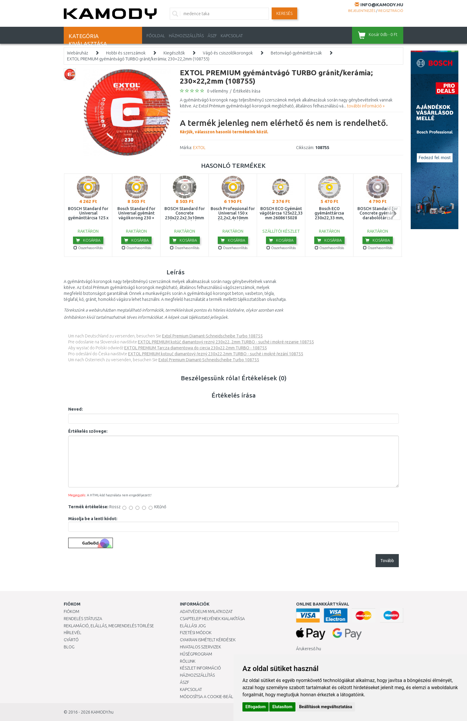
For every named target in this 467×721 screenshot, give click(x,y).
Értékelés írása (246, 91)
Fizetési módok (195, 632)
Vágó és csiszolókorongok (228, 53)
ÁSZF (212, 35)
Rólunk (187, 661)
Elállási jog (193, 625)
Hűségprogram (196, 654)
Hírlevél (72, 632)
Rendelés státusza (83, 618)
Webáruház (77, 53)
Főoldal (156, 35)
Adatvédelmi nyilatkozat (206, 611)
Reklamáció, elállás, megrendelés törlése (109, 625)
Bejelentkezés (361, 10)
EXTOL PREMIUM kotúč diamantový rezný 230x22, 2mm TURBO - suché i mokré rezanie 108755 (226, 342)
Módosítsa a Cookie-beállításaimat (217, 696)
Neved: (75, 409)
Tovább (387, 560)
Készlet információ (200, 668)
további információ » (366, 106)
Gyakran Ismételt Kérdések (208, 639)
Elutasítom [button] (282, 706)
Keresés (284, 13)
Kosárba (88, 240)
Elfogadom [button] (255, 706)
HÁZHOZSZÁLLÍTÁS (186, 35)
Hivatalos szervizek (200, 647)
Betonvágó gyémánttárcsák (296, 53)
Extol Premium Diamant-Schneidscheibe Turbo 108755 (212, 336)
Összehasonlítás (88, 248)
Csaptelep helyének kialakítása (212, 618)
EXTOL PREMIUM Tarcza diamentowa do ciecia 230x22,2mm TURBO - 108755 (195, 347)
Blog (69, 647)
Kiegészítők (174, 53)
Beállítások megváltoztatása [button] (325, 706)
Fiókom (71, 611)
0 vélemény (217, 91)
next (393, 213)
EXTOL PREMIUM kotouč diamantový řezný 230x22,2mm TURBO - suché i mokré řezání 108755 (215, 353)
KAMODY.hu (102, 712)
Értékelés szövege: (88, 431)
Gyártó (71, 639)
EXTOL (199, 147)
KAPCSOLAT (232, 35)
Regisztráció (390, 10)
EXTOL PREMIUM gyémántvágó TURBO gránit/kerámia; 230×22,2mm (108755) (138, 59)
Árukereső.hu (308, 648)
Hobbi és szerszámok (126, 53)
